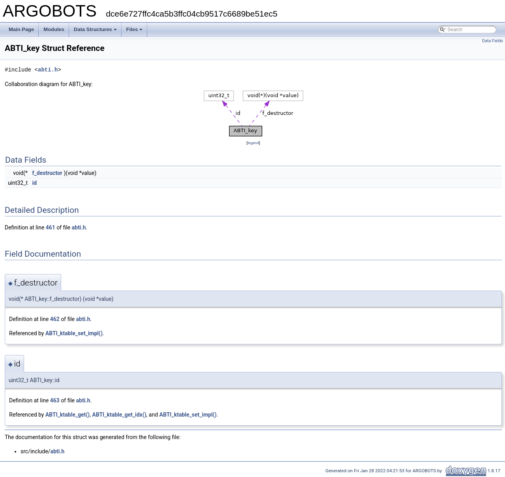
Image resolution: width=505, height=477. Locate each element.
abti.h (48, 69)
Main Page (21, 29)
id (34, 183)
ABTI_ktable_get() (67, 414)
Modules (53, 29)
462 (55, 319)
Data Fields (492, 40)
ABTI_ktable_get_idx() (119, 414)
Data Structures (95, 29)
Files (134, 29)
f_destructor (47, 173)
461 (50, 227)
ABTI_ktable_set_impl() (74, 333)
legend (253, 143)
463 (55, 400)
